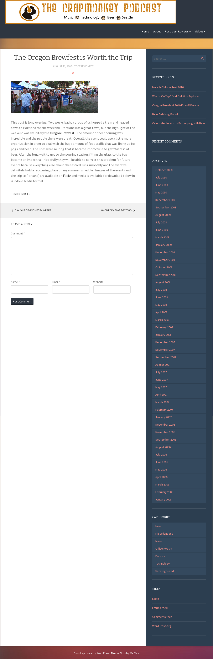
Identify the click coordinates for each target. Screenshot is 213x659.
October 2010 (163, 170)
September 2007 (165, 357)
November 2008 (165, 260)
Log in (156, 599)
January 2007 (163, 417)
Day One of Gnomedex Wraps (31, 210)
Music (158, 541)
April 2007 (161, 394)
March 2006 (162, 484)
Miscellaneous (164, 533)
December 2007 (165, 342)
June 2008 (161, 297)
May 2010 (161, 192)
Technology (162, 563)
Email (56, 282)
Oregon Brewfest (62, 133)
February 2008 (164, 327)
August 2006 (163, 447)
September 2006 (165, 439)
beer (27, 194)
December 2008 (165, 252)
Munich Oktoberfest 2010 (168, 87)
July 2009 (161, 222)
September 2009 (165, 207)
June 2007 (161, 380)
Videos (199, 31)
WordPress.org (161, 626)
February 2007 (164, 409)
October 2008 (163, 267)
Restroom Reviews (177, 31)
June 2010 (161, 185)
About (157, 31)
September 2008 (165, 275)
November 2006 (165, 432)
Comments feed (162, 617)
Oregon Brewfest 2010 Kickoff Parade (175, 105)
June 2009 (161, 230)
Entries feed (160, 608)
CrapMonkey (85, 66)
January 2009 (163, 245)
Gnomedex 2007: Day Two (118, 210)
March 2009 (162, 237)
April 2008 (161, 312)
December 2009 (165, 200)
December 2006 (165, 424)
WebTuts (134, 653)
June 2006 (161, 462)
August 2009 (163, 215)
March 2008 (162, 320)
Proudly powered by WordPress (91, 653)
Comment (18, 233)
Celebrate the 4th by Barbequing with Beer (178, 123)
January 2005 (163, 499)
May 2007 (161, 387)
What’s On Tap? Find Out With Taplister (175, 96)
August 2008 (163, 282)
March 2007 (162, 402)
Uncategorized (164, 571)
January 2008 (163, 335)
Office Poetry (163, 548)
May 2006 (161, 469)
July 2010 (161, 177)
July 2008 (161, 290)
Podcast (160, 556)
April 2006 (161, 477)
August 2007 (163, 365)
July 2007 (161, 372)
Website (98, 282)
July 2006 (161, 454)
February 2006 (164, 492)
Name (15, 282)
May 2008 (161, 305)
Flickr (67, 175)
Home (145, 31)
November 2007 (165, 350)
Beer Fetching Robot (165, 114)
